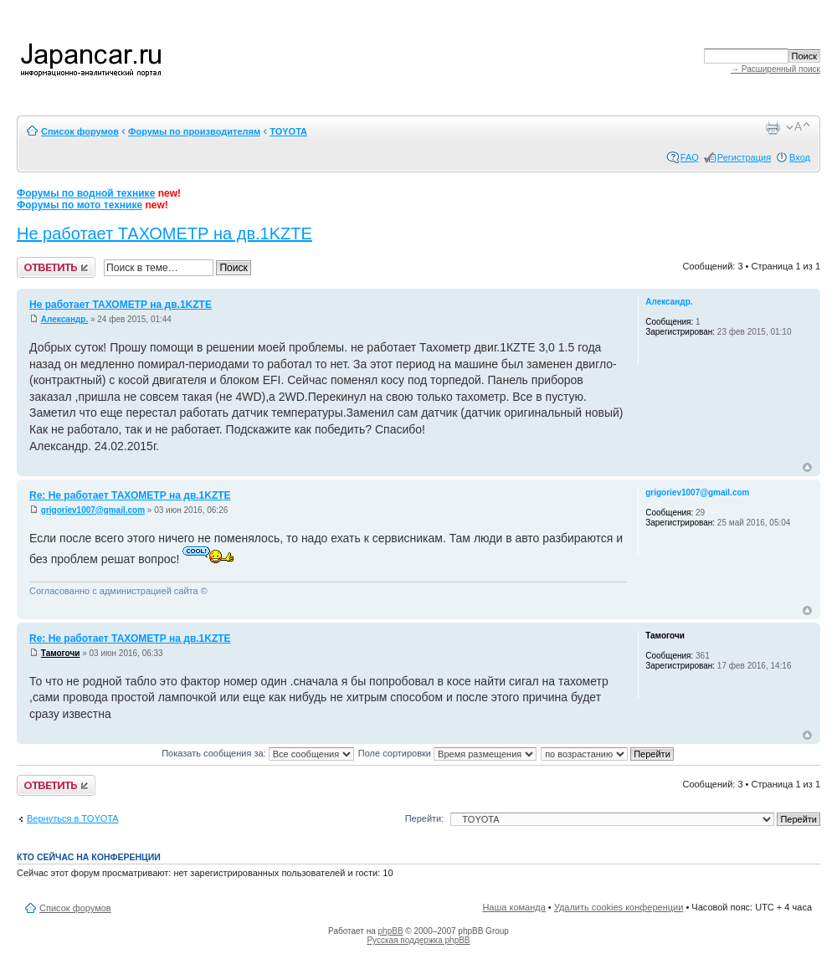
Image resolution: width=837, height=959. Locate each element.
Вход (799, 157)
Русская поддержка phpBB (418, 940)
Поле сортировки (447, 753)
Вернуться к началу (807, 467)
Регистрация (744, 157)
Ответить (56, 267)
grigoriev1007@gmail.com (93, 510)
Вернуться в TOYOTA (73, 818)
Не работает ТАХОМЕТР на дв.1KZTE (164, 233)
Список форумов (80, 131)
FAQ (689, 157)
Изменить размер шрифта (798, 127)
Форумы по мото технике (79, 205)
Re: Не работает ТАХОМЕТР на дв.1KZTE (130, 495)
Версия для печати (772, 127)
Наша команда (513, 907)
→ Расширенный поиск (775, 69)
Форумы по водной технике (86, 193)
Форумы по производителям (194, 131)
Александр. (64, 319)
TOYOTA (288, 131)
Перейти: (424, 818)
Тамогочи (60, 653)
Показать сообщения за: (258, 753)
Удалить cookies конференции (619, 907)
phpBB (390, 931)
